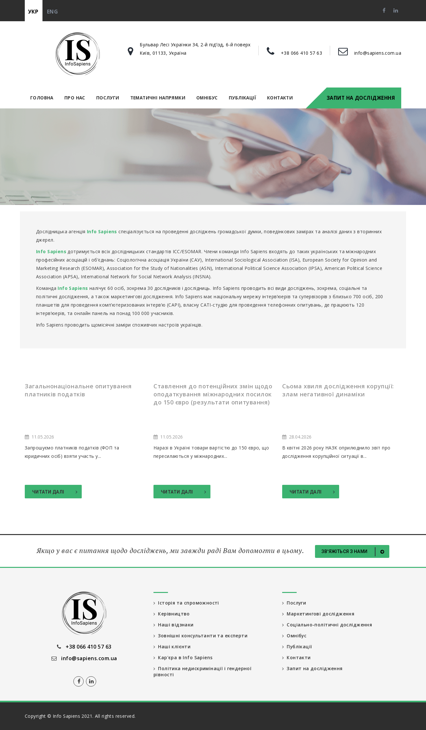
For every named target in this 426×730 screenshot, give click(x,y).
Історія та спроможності (186, 603)
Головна (41, 98)
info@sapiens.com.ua (377, 53)
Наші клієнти (171, 646)
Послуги (107, 98)
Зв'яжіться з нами (353, 551)
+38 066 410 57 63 (301, 53)
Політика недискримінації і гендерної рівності (202, 671)
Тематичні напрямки (157, 98)
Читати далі (55, 491)
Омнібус (207, 98)
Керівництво (171, 614)
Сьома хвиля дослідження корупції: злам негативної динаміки (338, 390)
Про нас (74, 98)
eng (52, 11)
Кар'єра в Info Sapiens (183, 657)
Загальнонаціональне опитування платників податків (78, 390)
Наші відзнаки (173, 625)
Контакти (280, 98)
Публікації (242, 98)
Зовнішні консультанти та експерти (200, 636)
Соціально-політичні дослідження (327, 625)
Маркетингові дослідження (318, 614)
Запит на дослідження (361, 98)
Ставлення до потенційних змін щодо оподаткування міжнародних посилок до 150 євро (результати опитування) (212, 394)
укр (33, 11)
